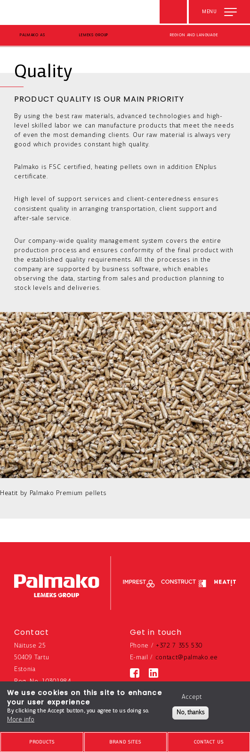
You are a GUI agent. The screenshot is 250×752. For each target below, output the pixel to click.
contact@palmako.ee (186, 657)
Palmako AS (32, 35)
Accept (192, 697)
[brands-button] (125, 742)
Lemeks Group (93, 35)
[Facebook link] (134, 673)
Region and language (194, 35)
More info (20, 719)
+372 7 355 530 (179, 645)
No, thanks (190, 712)
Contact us (209, 742)
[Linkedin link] (153, 673)
